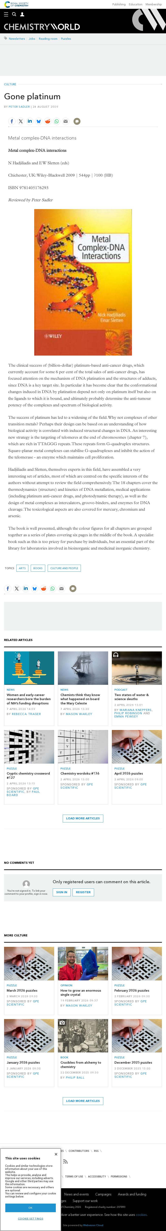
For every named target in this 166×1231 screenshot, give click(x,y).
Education (135, 4)
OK (31, 1207)
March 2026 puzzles (22, 990)
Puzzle (12, 768)
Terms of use (74, 1176)
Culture (10, 84)
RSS (96, 1150)
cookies (141, 1215)
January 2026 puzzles (23, 1062)
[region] (30, 1189)
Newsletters (17, 39)
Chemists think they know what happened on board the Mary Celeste (80, 699)
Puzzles (66, 39)
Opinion (66, 985)
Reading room (48, 39)
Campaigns (103, 1194)
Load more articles (83, 818)
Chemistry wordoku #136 (79, 773)
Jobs (32, 39)
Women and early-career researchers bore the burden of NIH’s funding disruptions (29, 699)
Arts (22, 568)
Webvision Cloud (93, 1225)
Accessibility (97, 1176)
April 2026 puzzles (128, 773)
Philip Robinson (128, 713)
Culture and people (64, 568)
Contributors (79, 1150)
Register (83, 892)
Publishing (119, 4)
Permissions (119, 1176)
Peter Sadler (19, 106)
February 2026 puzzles (131, 990)
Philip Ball (75, 1077)
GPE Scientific (23, 790)
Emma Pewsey (126, 716)
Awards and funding (132, 1194)
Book (64, 1057)
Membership (154, 4)
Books (38, 568)
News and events (76, 1194)
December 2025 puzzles (133, 1062)
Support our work (85, 1201)
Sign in (61, 892)
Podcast (121, 689)
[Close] (56, 1154)
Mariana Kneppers (136, 710)
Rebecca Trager (26, 714)
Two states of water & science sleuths (131, 697)
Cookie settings (30, 1218)
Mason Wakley (79, 714)
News (11, 689)
